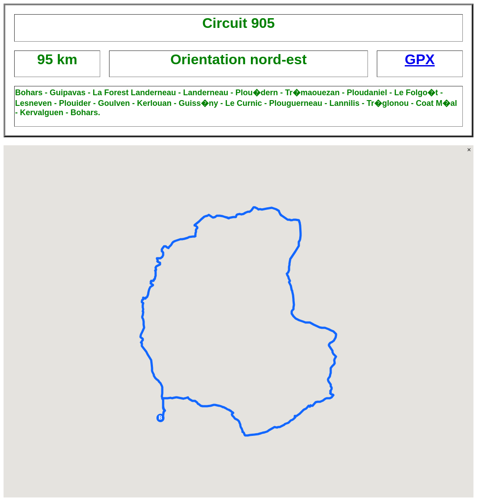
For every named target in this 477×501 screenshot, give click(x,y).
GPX (420, 59)
